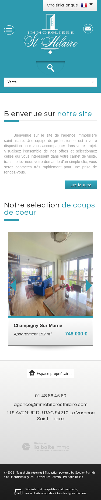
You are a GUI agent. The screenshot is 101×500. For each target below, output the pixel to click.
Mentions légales (22, 477)
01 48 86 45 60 (50, 395)
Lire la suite (80, 185)
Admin (57, 477)
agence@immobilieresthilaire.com (51, 404)
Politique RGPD (73, 477)
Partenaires (43, 477)
